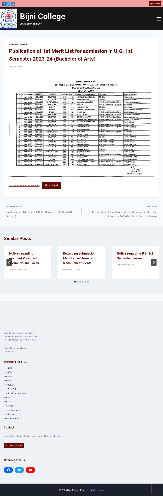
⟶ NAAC (8, 376)
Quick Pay (155, 3)
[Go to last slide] (9, 262)
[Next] (154, 262)
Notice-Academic (18, 44)
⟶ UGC (8, 368)
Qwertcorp (98, 490)
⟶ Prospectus (11, 418)
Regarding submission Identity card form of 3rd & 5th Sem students (81, 258)
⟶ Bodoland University (15, 393)
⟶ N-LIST (9, 397)
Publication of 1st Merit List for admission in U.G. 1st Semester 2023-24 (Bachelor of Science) (120, 211)
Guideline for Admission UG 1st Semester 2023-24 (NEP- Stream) (42, 211)
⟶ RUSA (8, 385)
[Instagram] (13, 4)
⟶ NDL (8, 401)
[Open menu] (159, 18)
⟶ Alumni (9, 406)
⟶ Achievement (12, 410)
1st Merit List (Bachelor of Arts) (24, 185)
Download (51, 185)
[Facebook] (4, 4)
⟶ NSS (8, 372)
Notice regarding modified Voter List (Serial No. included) (24, 258)
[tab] (75, 282)
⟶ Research (10, 414)
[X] (8, 4)
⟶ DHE (8, 380)
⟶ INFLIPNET (11, 389)
